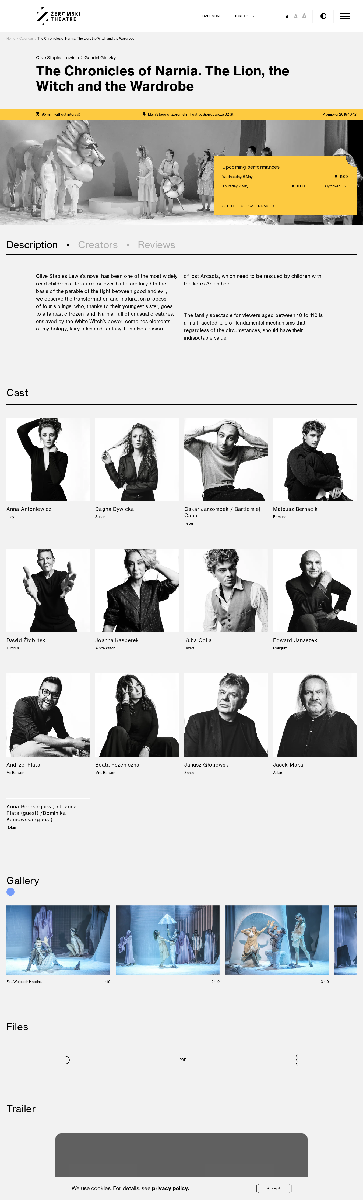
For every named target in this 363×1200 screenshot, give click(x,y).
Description (32, 245)
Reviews (156, 245)
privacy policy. (170, 1188)
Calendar (26, 38)
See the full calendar (249, 206)
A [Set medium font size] (296, 16)
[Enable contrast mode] (323, 16)
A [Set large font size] (304, 16)
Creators (98, 245)
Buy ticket (335, 186)
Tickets (244, 16)
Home (10, 38)
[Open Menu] (345, 16)
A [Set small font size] (287, 16)
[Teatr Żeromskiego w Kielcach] (58, 16)
